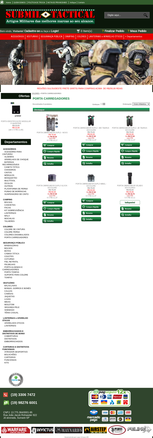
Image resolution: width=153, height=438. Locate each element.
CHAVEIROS (10, 170)
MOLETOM (9, 304)
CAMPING (70, 36)
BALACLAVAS (10, 285)
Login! (55, 31)
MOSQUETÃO (10, 178)
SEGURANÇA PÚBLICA (51, 36)
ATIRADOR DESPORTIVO (16, 352)
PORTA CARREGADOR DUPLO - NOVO (52, 133)
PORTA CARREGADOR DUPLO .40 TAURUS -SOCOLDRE (130, 129)
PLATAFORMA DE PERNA (16, 189)
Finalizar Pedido (114, 31)
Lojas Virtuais (81, 437)
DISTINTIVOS (10, 339)
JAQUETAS (9, 296)
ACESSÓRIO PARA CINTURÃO (12, 153)
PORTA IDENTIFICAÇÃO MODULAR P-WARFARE (16, 125)
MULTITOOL (9, 180)
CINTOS (8, 172)
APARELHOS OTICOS (14, 323)
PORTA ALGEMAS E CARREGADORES (12, 268)
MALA (7, 216)
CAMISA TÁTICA (11, 253)
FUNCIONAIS (10, 360)
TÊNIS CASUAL (11, 313)
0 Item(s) (86, 31)
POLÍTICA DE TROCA (36, 3)
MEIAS (7, 302)
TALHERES (9, 221)
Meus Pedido (137, 31)
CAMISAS (8, 294)
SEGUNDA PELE (11, 307)
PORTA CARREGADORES (16, 237)
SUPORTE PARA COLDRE (16, 275)
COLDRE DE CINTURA (14, 229)
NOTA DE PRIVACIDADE (57, 3)
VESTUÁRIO (32, 36)
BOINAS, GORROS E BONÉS (17, 288)
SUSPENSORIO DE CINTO (16, 194)
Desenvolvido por (70, 437)
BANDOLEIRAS (11, 245)
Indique (72, 3)
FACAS (7, 208)
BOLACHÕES (10, 354)
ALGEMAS (9, 157)
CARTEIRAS (9, 357)
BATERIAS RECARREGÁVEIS (10, 163)
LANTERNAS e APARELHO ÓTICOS (106, 36)
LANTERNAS (10, 213)
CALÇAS (8, 291)
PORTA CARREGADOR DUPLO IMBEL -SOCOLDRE (91, 185)
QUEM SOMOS (20, 3)
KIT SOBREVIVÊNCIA (14, 210)
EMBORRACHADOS (13, 341)
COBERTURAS (11, 336)
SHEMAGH (9, 310)
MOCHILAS (9, 218)
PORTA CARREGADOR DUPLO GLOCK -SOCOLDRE (52, 187)
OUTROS (8, 186)
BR (87, 437)
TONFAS (8, 277)
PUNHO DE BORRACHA (15, 191)
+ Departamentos (133, 36)
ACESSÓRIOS (17, 36)
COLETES (9, 256)
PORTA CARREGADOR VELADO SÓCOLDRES (130, 187)
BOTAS (7, 251)
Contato (81, 3)
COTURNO (9, 259)
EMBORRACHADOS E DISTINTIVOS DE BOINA (13, 332)
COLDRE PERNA (12, 232)
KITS (6, 363)
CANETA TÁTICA (12, 167)
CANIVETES (9, 205)
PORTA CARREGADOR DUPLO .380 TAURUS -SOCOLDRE (91, 129)
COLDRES (81, 36)
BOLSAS (8, 202)
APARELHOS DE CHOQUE (16, 159)
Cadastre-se (32, 31)
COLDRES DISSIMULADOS (16, 235)
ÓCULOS (8, 183)
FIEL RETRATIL (11, 262)
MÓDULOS (9, 175)
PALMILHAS (9, 264)
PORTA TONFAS (11, 272)
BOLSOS (8, 248)
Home (8, 3)
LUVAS (7, 299)
